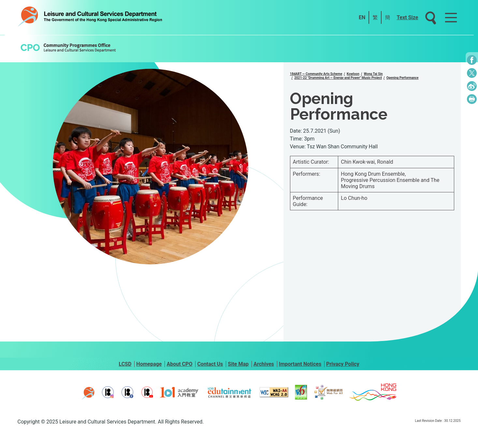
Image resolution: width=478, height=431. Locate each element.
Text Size (407, 17)
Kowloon (353, 74)
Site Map (238, 364)
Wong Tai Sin (373, 74)
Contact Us (210, 364)
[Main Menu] (451, 17)
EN (362, 17)
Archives (263, 364)
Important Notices (300, 364)
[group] (150, 166)
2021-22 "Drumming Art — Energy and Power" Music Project (338, 78)
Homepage (149, 364)
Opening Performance (402, 78)
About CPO (179, 364)
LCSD (125, 364)
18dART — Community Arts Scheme (316, 74)
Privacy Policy (342, 364)
